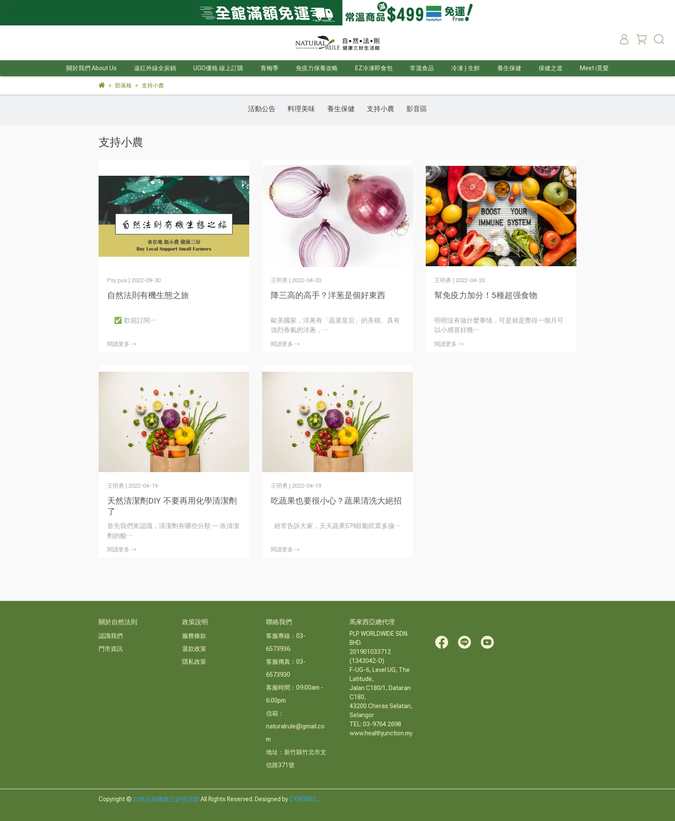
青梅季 (269, 68)
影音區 (416, 109)
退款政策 (194, 648)
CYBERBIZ (303, 799)
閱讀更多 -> (121, 344)
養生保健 (341, 109)
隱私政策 (194, 661)
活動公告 (262, 109)
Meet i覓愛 (594, 68)
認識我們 (111, 635)
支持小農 (380, 109)
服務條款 (194, 635)
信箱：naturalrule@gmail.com (295, 726)
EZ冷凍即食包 (374, 68)
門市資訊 (111, 648)
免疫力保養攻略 (317, 68)
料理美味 (301, 109)
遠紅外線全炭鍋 (155, 68)
